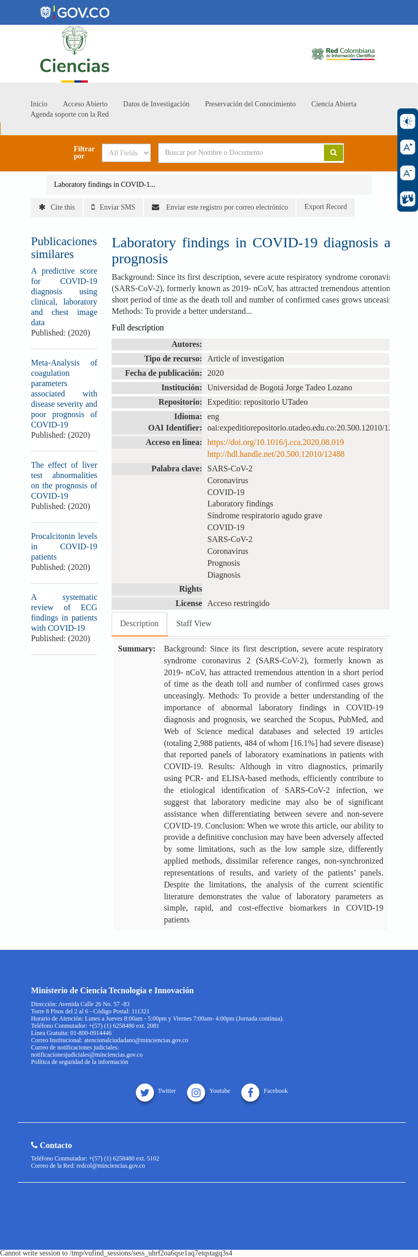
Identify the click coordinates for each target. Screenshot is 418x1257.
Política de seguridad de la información (79, 1061)
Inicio (39, 104)
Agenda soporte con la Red (69, 114)
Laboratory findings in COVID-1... (105, 184)
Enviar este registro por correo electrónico (220, 207)
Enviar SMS (113, 207)
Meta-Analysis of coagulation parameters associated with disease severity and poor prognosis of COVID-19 (64, 393)
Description (139, 623)
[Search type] (126, 153)
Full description (138, 327)
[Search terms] (233, 153)
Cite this (57, 207)
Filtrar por (84, 153)
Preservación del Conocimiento (250, 104)
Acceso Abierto (85, 104)
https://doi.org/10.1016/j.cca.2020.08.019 (275, 442)
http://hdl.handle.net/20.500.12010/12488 (276, 454)
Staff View (193, 623)
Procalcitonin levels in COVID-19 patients (64, 546)
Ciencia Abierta (333, 104)
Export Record (325, 207)
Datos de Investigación (156, 104)
